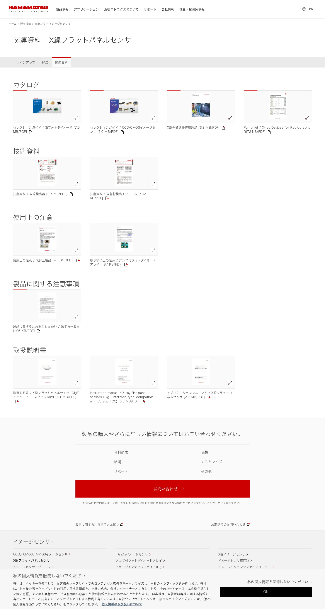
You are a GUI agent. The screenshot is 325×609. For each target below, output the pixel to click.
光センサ (40, 23)
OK (266, 592)
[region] (162, 589)
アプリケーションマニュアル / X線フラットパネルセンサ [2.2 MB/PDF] (200, 395)
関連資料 (61, 62)
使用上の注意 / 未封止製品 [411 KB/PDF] (43, 260)
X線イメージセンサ (231, 554)
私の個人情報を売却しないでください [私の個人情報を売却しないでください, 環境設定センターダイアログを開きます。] (277, 582)
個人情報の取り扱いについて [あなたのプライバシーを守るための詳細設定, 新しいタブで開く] (122, 604)
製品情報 (25, 23)
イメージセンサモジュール (31, 567)
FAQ (45, 62)
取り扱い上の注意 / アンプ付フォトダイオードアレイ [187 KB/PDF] (123, 262)
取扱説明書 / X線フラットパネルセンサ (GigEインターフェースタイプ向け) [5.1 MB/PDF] (46, 395)
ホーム (13, 23)
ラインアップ (26, 62)
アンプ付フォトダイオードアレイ (139, 560)
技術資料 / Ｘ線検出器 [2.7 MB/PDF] (40, 194)
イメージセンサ (58, 23)
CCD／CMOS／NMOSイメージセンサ (40, 554)
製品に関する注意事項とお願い (97, 524)
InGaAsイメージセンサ (132, 554)
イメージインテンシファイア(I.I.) (138, 567)
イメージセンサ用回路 (233, 560)
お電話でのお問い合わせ (228, 524)
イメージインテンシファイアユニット (244, 567)
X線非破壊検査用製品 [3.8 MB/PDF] (193, 127)
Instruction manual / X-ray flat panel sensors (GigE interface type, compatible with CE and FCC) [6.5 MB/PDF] (122, 397)
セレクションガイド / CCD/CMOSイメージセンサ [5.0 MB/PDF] (123, 129)
